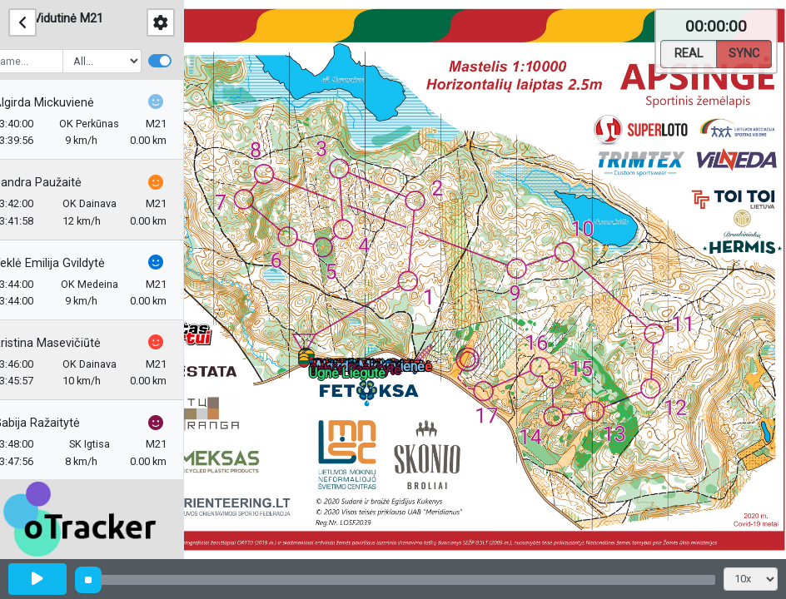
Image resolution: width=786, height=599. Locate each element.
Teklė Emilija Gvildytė (72, 263)
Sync (744, 52)
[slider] (88, 580)
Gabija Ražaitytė (60, 423)
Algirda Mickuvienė (67, 103)
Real (688, 52)
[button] (307, 365)
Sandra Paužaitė (61, 183)
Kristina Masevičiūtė (70, 343)
